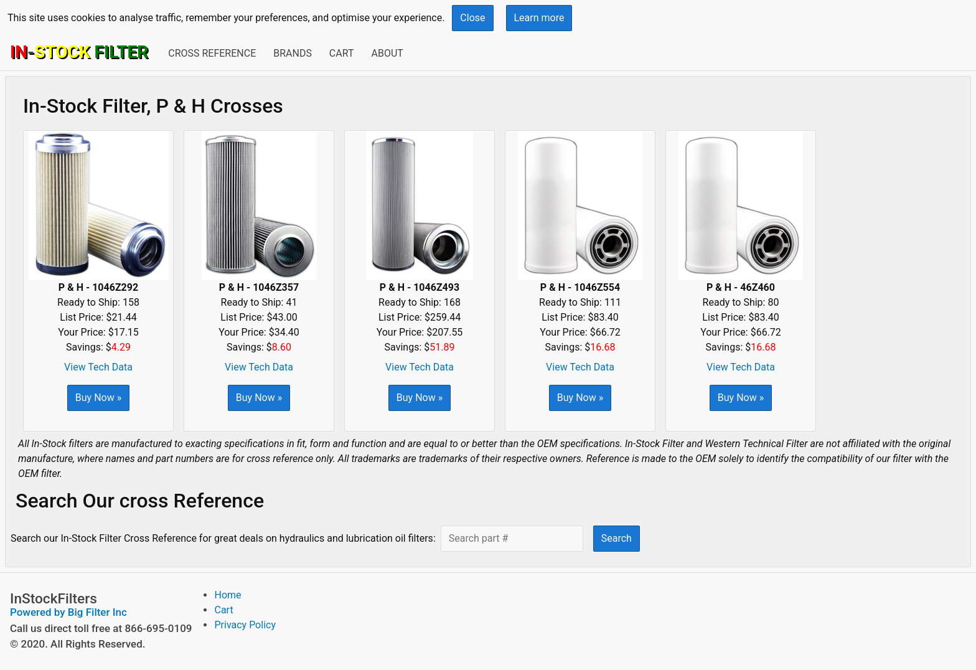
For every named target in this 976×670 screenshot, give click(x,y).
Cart (341, 53)
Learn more (539, 18)
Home (227, 595)
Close (472, 18)
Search (616, 538)
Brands (292, 53)
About (387, 53)
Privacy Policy (245, 625)
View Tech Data (98, 367)
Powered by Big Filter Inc (68, 612)
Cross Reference (212, 53)
